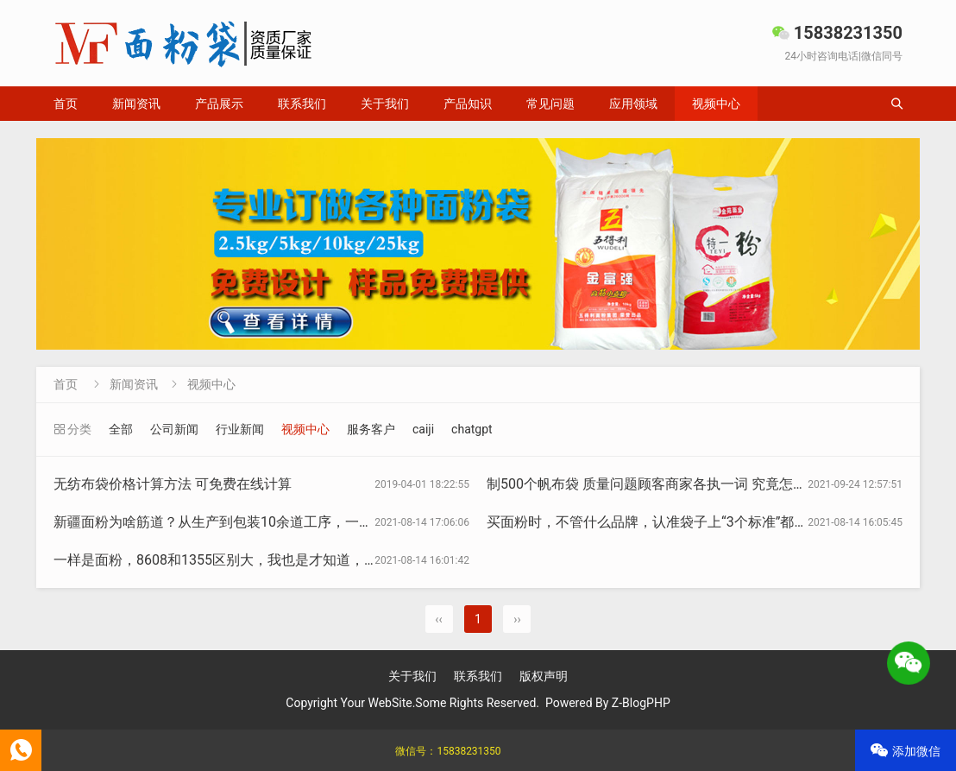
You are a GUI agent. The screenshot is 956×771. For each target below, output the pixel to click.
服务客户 (371, 429)
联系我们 (302, 104)
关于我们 (385, 104)
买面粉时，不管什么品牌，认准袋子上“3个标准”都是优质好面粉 (682, 522)
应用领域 (633, 104)
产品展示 (219, 104)
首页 (65, 104)
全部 (121, 429)
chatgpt (472, 429)
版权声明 (543, 676)
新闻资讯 (136, 104)
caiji (423, 429)
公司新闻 (174, 429)
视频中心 (716, 104)
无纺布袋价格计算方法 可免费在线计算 (172, 484)
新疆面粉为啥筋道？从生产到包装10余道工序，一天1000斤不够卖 (256, 522)
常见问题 (550, 104)
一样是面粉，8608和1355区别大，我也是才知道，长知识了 (236, 560)
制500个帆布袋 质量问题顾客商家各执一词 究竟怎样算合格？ (674, 484)
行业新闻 (240, 429)
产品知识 (467, 104)
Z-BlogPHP (641, 703)
